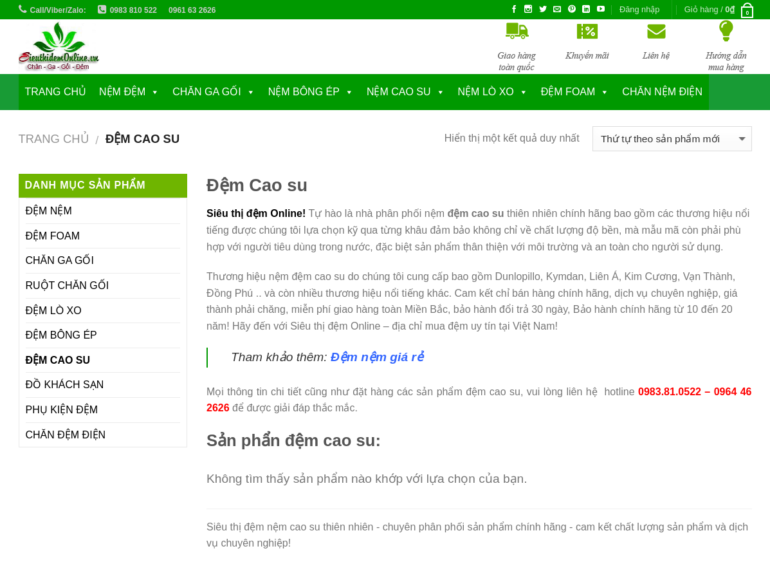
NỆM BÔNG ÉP (304, 91)
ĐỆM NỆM (49, 210)
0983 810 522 (133, 10)
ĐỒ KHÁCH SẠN (65, 384)
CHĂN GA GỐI (206, 91)
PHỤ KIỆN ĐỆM (62, 409)
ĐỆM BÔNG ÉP (61, 335)
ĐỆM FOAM (53, 235)
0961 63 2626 (192, 10)
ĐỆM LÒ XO (54, 310)
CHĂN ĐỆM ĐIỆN (66, 434)
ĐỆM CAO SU (58, 360)
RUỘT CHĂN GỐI (67, 285)
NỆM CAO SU (399, 91)
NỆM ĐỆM (122, 91)
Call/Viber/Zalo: (58, 10)
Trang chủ (56, 91)
